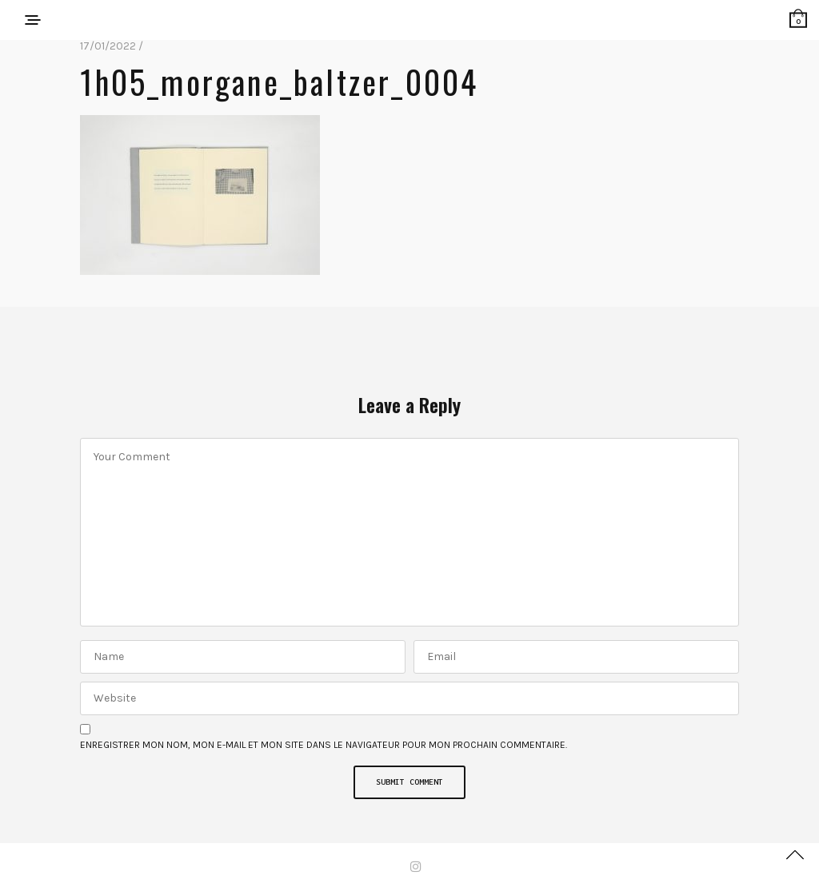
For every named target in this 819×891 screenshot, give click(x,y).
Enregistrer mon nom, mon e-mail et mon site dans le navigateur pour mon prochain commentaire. (323, 745)
